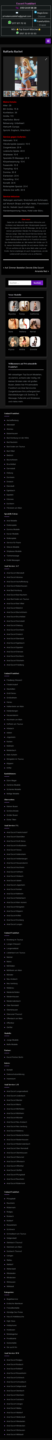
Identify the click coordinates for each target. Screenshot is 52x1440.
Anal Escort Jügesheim (16, 885)
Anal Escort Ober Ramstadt (17, 1148)
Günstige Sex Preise (15, 1312)
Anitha (22, 349)
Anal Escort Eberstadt (15, 638)
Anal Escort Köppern (15, 911)
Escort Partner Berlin (15, 1057)
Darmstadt (11, 468)
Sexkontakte (11, 1343)
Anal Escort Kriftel (14, 916)
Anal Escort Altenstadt (15, 573)
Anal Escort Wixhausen (16, 1430)
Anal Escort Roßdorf (15, 1369)
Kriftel (9, 768)
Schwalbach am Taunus (16, 1234)
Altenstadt (11, 425)
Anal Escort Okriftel (14, 1170)
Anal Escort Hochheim (15, 867)
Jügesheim (11, 737)
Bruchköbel (11, 464)
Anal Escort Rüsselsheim (16, 1373)
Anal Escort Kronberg (15, 920)
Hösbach (10, 728)
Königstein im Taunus (15, 759)
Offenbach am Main (14, 1018)
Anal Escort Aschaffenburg (17, 582)
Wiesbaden (11, 1273)
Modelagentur (12, 1334)
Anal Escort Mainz (14, 1104)
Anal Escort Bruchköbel (16, 617)
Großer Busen (12, 815)
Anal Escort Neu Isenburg (17, 1126)
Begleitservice (12, 1299)
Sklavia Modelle (13, 547)
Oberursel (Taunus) (14, 1014)
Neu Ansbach (12, 979)
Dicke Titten (11, 820)
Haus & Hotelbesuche (15, 1317)
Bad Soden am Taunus (16, 447)
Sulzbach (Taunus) (14, 1251)
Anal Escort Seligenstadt (16, 1386)
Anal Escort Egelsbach (15, 643)
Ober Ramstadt (13, 1005)
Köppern (10, 763)
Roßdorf (10, 1221)
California (34, 314)
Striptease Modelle (14, 551)
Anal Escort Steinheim (15, 1395)
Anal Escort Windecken (16, 1426)
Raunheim (11, 1203)
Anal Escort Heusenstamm (17, 863)
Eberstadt (10, 486)
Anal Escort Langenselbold (17, 1091)
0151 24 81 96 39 (28, 8)
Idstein (9, 733)
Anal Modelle (12, 521)
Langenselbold (12, 948)
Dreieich (10, 482)
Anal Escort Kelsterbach (16, 898)
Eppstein (10, 495)
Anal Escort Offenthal (15, 1166)
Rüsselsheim (12, 1225)
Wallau (9, 1260)
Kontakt (10, 1070)
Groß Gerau (11, 693)
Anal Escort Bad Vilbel (15, 603)
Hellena (22, 331)
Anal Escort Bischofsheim (17, 612)
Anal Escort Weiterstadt (16, 1417)
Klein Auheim (12, 755)
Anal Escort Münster (15, 1118)
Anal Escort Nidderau (15, 1131)
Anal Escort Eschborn (15, 656)
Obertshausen (12, 1010)
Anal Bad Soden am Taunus (18, 599)
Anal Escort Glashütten (16, 837)
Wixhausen (11, 1282)
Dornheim (10, 477)
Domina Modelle (13, 529)
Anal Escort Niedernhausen (17, 1140)
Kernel (33, 331)
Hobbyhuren (12, 1325)
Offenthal (10, 1023)
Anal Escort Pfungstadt (16, 1175)
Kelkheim (10, 746)
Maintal (9, 957)
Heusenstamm (12, 715)
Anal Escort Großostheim (16, 845)
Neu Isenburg (12, 983)
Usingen (10, 1256)
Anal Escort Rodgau (14, 1360)
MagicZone (41, 13)
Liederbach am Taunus (16, 953)
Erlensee (10, 499)
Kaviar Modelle (13, 534)
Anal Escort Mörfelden (15, 1109)
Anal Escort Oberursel (15, 1157)
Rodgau (10, 1212)
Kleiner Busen (12, 806)
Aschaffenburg (12, 420)
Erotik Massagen (13, 560)
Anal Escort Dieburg (14, 625)
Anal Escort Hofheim (15, 872)
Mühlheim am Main (14, 970)
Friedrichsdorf (12, 685)
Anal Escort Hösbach (15, 876)
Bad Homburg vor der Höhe (18, 438)
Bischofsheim (12, 460)
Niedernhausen (13, 997)
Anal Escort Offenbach (16, 1161)
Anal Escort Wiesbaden (16, 1421)
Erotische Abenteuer (15, 1303)
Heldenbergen (12, 711)
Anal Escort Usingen (15, 1404)
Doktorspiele (12, 525)
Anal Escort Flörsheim (15, 660)
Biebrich (10, 455)
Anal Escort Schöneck (15, 1378)
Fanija (22, 314)
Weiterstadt (11, 1269)
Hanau (9, 702)
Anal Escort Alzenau (15, 577)
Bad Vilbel (11, 451)
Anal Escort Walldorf (15, 1413)
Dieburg (10, 473)
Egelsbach (11, 490)
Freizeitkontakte (13, 1308)
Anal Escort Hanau (14, 850)
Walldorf (10, 1264)
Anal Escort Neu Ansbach (17, 1122)
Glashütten (11, 689)
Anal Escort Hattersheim (16, 854)
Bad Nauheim (12, 442)
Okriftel (9, 1027)
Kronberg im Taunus (15, 940)
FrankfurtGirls (41, 21)
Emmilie (33, 349)
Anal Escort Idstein (14, 881)
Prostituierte (11, 1338)
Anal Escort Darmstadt (15, 621)
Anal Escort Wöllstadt (15, 1434)
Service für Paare (14, 543)
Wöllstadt (10, 1286)
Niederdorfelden (13, 992)
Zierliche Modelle (13, 785)
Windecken (11, 1278)
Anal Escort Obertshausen (17, 1153)
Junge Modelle (12, 1040)
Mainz (9, 962)
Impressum (11, 1079)
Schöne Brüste (12, 811)
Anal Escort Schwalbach (16, 1382)
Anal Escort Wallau (14, 1408)
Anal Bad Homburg (14, 590)
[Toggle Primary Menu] (48, 40)
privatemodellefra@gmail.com (17, 16)
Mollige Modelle (13, 794)
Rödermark (11, 1207)
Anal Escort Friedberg (15, 665)
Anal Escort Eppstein (15, 647)
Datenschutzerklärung (15, 1074)
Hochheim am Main (14, 720)
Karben (9, 742)
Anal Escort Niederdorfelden (18, 1135)
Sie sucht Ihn (12, 1347)
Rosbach (10, 1216)
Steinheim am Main (14, 1247)
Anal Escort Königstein (15, 907)
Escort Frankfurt (26, 3)
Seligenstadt (11, 1238)
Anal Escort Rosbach (15, 1364)
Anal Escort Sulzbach (15, 1399)
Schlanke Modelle (14, 789)
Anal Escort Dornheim (15, 630)
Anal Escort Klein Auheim (17, 902)
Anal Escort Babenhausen (17, 586)
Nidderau (10, 988)
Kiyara (11, 349)
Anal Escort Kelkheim (15, 894)
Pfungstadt (11, 1199)
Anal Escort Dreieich (15, 634)
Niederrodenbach (14, 1001)
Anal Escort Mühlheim (15, 1113)
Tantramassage (13, 556)
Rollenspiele (11, 538)
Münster (10, 975)
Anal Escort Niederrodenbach (18, 1144)
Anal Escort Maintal (14, 1100)
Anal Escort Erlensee (15, 652)
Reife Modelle (12, 1044)
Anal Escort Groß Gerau (16, 841)
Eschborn (10, 504)
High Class (11, 1321)
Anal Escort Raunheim (15, 1179)
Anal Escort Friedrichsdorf (17, 832)
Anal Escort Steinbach (15, 1391)
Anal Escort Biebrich (15, 608)
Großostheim (12, 698)
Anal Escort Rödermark (16, 1183)
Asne (10, 331)
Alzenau (10, 429)
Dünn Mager (12, 780)
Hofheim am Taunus (15, 724)
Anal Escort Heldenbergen (17, 859)
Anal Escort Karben (14, 889)
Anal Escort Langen (14, 924)
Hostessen (11, 1330)
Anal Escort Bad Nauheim (17, 595)
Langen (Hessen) (13, 944)
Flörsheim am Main (14, 508)
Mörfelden (11, 966)
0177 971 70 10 (17, 23)
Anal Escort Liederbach (16, 1096)
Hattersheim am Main (15, 706)
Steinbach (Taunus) (14, 1242)
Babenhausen (12, 433)
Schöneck (11, 1229)
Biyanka (12, 314)
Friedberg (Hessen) (14, 680)
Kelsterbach (11, 750)
